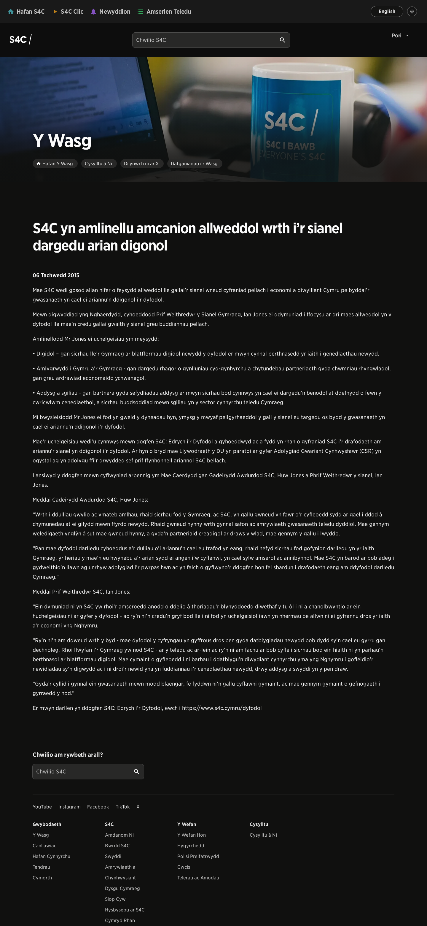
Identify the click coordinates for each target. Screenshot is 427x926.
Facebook (98, 807)
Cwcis (183, 867)
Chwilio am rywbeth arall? (68, 754)
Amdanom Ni (119, 835)
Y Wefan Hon (191, 835)
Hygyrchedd (190, 846)
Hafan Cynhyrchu (51, 856)
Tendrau (41, 867)
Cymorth (42, 878)
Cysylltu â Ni (263, 835)
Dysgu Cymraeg (122, 888)
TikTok (123, 807)
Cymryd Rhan (120, 920)
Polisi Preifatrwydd (198, 856)
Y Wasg (41, 835)
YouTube (42, 807)
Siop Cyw (115, 899)
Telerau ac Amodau (198, 878)
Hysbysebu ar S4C (125, 910)
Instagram (69, 807)
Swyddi (113, 856)
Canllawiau (45, 846)
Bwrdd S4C (117, 846)
